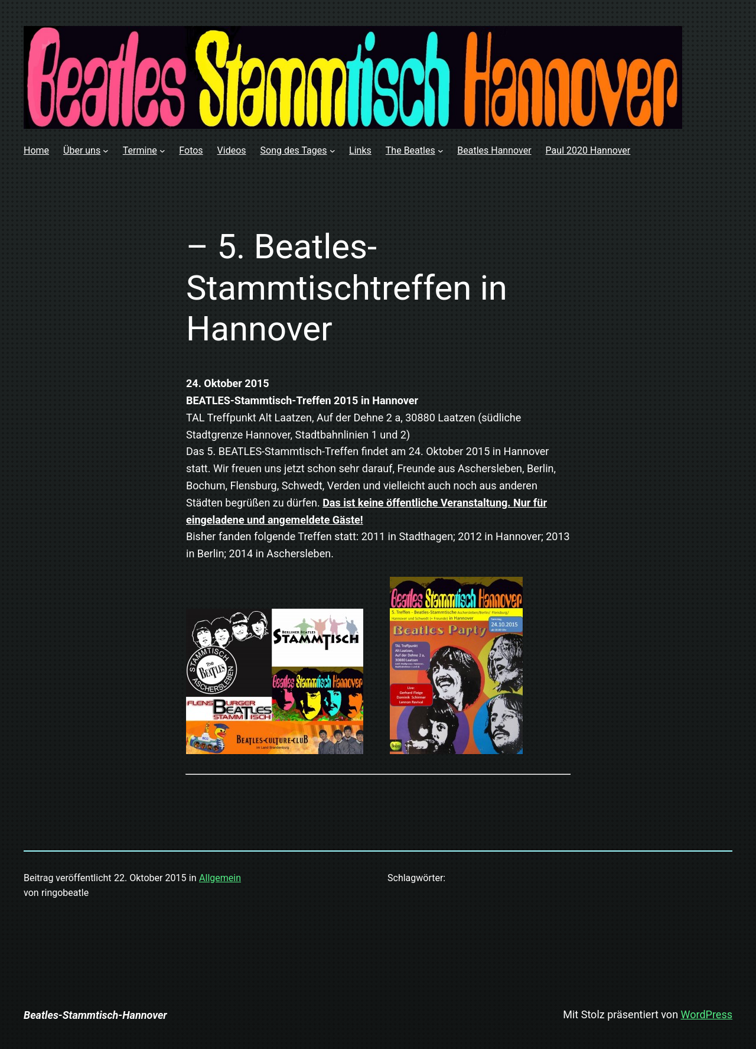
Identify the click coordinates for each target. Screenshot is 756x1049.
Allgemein (220, 878)
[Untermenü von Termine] (162, 151)
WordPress (706, 1014)
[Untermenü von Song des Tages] (332, 151)
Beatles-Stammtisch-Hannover (95, 1015)
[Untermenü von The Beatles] (441, 151)
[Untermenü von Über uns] (106, 151)
